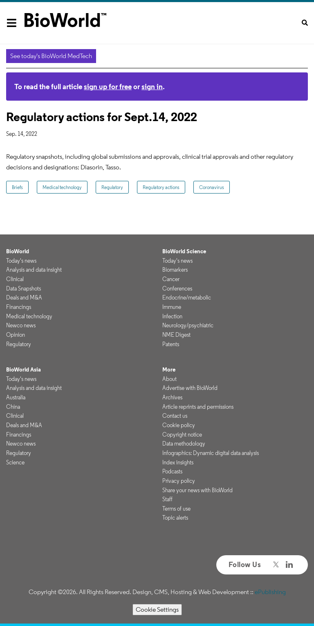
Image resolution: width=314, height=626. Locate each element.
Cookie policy (178, 425)
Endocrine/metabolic (186, 297)
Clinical (15, 279)
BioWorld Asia (23, 369)
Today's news (21, 260)
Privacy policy (178, 480)
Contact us (174, 415)
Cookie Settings (157, 609)
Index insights (177, 462)
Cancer (170, 279)
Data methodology (183, 443)
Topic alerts (175, 517)
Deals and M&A (24, 297)
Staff (167, 499)
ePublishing (270, 592)
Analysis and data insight (34, 269)
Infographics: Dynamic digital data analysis (210, 453)
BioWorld (17, 251)
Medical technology (62, 187)
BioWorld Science (184, 251)
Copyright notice (182, 434)
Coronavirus (211, 187)
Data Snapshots (23, 288)
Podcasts (172, 471)
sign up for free (108, 86)
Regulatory (112, 187)
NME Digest (176, 334)
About (169, 379)
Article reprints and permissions (197, 406)
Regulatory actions (161, 187)
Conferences (177, 288)
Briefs (17, 187)
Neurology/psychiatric (187, 325)
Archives (172, 397)
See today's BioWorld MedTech (51, 56)
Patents (170, 344)
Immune (171, 307)
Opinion (15, 334)
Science (15, 462)
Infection (172, 316)
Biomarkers (175, 269)
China (13, 406)
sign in (152, 86)
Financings (18, 307)
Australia (15, 397)
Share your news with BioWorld (197, 490)
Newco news (21, 325)
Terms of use (176, 508)
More (168, 369)
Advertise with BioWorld (190, 388)
